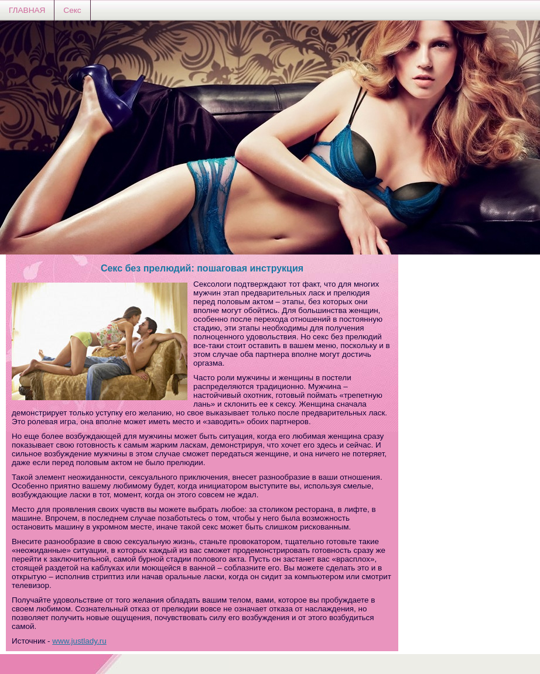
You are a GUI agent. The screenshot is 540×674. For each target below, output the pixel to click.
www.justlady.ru (79, 641)
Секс (72, 10)
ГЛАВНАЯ (27, 10)
